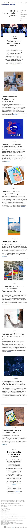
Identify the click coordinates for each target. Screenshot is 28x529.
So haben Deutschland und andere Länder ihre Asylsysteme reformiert (13, 288)
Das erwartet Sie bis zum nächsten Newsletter (14, 454)
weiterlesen (14, 64)
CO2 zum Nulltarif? (9, 242)
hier (8, 2)
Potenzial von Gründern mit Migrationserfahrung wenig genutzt (13, 336)
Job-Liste (18, 491)
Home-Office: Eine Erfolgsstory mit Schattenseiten (9, 99)
